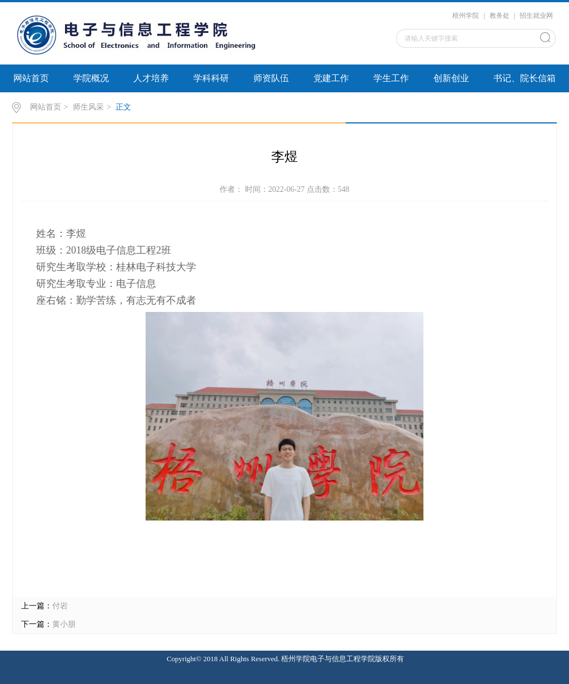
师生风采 (88, 107)
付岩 (60, 606)
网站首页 (31, 78)
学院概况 (91, 78)
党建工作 (331, 78)
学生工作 (391, 78)
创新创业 (451, 78)
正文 (123, 107)
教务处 (500, 15)
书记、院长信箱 (524, 78)
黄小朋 (64, 624)
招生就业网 (536, 15)
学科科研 (211, 78)
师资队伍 (271, 78)
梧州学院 (465, 15)
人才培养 (151, 78)
